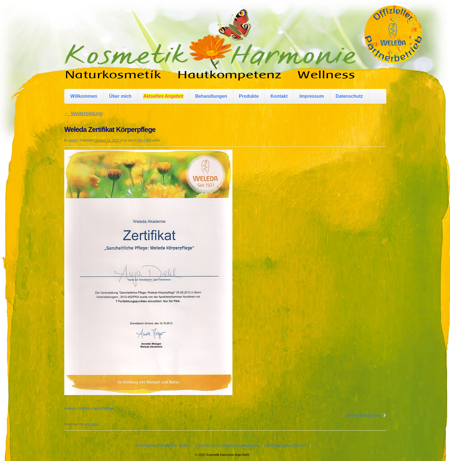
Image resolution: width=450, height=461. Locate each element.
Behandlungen (211, 96)
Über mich (120, 96)
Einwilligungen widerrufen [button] (286, 446)
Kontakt (279, 96)
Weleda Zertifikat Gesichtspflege (89, 409)
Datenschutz (349, 96)
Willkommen (83, 96)
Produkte (249, 96)
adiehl (73, 140)
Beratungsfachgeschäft (363, 415)
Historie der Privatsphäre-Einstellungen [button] (228, 446)
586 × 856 (144, 140)
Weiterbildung (83, 113)
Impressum (311, 96)
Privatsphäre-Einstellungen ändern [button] (163, 446)
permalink (91, 424)
